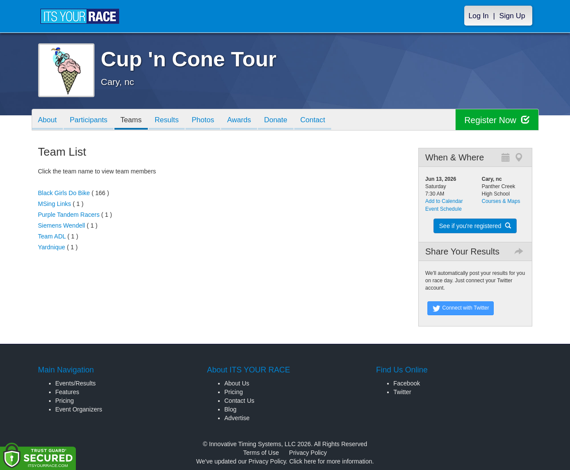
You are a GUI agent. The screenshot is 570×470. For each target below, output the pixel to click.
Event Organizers (78, 409)
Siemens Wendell (61, 225)
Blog (231, 409)
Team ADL (52, 236)
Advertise (237, 418)
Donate (282, 120)
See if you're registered (475, 225)
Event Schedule (443, 209)
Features (67, 391)
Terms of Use (261, 452)
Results (170, 120)
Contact (320, 120)
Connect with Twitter (460, 308)
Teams (133, 120)
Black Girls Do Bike (64, 192)
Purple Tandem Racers (69, 214)
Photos (207, 120)
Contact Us (239, 400)
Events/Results (75, 383)
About (48, 120)
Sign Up (512, 16)
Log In (479, 16)
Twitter (402, 391)
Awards (245, 120)
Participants (90, 120)
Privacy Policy (308, 452)
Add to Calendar (444, 201)
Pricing (64, 400)
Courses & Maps (501, 201)
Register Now (497, 120)
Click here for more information (330, 461)
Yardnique (51, 247)
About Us (237, 383)
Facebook (407, 383)
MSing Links (54, 203)
